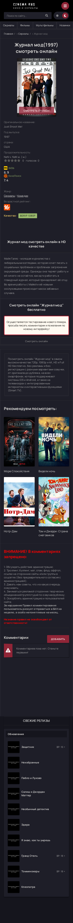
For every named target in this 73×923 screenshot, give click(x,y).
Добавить (58, 639)
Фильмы (25, 25)
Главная (8, 33)
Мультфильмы (45, 25)
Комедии (22, 196)
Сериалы (23, 33)
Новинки (65, 25)
